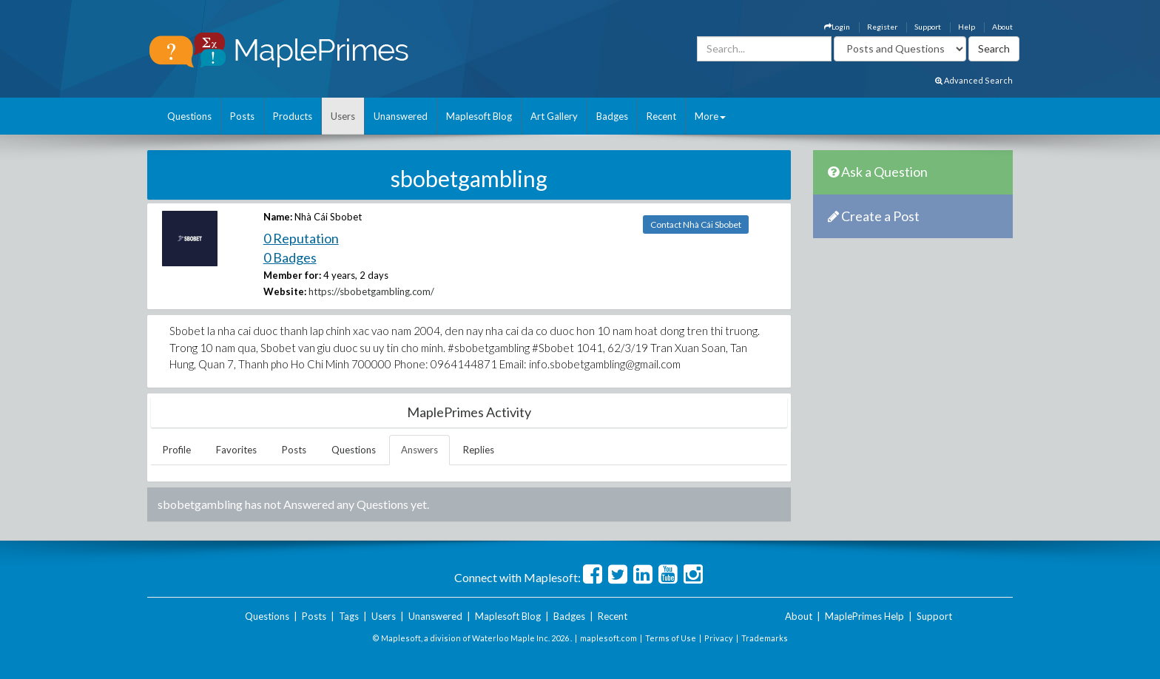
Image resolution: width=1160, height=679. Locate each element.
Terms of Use (670, 638)
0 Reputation (301, 238)
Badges (612, 116)
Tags (349, 616)
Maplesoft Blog (479, 116)
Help (966, 26)
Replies (478, 450)
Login (837, 26)
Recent (661, 116)
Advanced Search (974, 80)
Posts (242, 116)
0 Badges (290, 257)
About (1002, 26)
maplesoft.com (608, 638)
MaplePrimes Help (864, 616)
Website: (284, 291)
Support (927, 26)
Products (292, 116)
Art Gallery (554, 116)
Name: (277, 217)
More (710, 116)
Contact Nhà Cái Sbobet (695, 224)
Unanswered (401, 116)
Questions (189, 116)
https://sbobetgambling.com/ (371, 291)
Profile (177, 450)
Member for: (292, 275)
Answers (419, 450)
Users (343, 116)
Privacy (718, 638)
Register (882, 26)
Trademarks (764, 638)
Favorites (236, 450)
